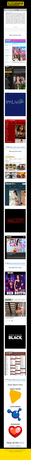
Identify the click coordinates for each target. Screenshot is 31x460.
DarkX (8, 297)
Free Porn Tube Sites (15, 389)
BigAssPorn (9, 181)
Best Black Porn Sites (17, 379)
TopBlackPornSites (10, 351)
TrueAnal (8, 235)
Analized (8, 208)
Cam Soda (9, 38)
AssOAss (8, 154)
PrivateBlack (9, 324)
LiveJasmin (9, 118)
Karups (16, 27)
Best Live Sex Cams (17, 147)
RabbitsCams (9, 65)
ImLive (8, 92)
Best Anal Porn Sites (17, 263)
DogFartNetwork (10, 271)
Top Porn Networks (15, 406)
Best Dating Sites (15, 424)
